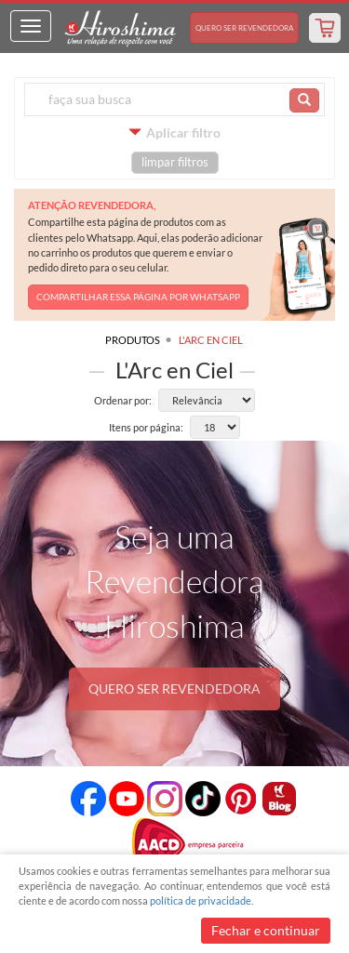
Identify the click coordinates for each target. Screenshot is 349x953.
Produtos (132, 340)
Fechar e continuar (265, 930)
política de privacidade (200, 900)
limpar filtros (174, 162)
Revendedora (244, 28)
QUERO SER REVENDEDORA (174, 688)
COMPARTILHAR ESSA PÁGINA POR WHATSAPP (138, 296)
